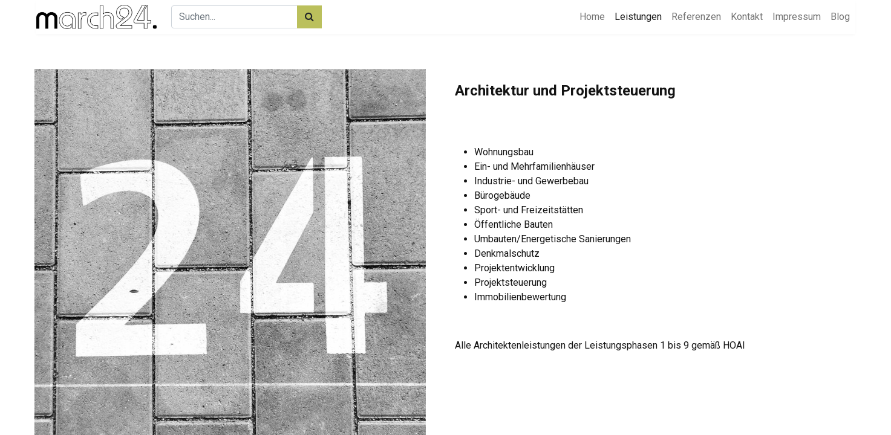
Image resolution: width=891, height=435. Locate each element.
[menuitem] (592, 17)
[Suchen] (309, 16)
